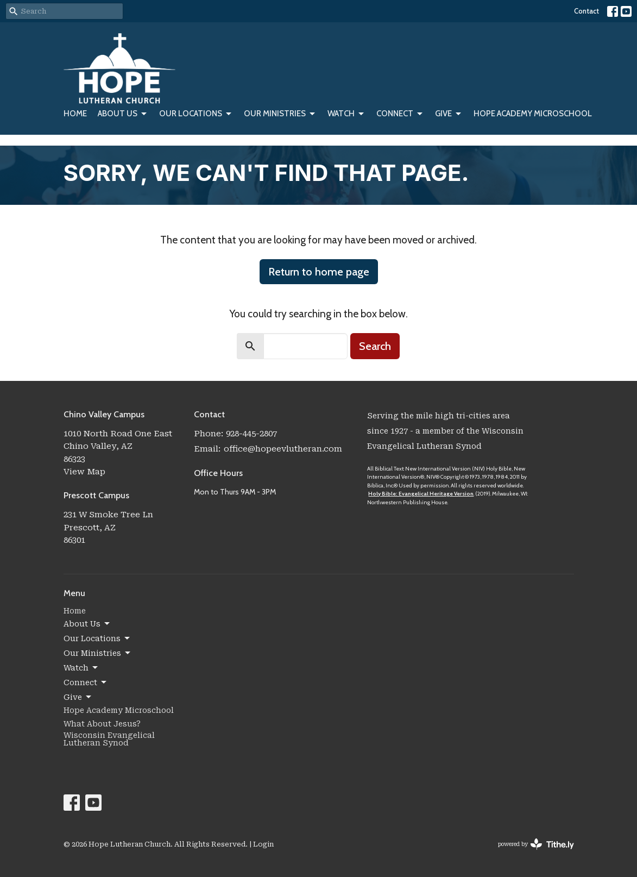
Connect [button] (86, 682)
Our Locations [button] (97, 638)
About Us (123, 114)
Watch (346, 114)
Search (375, 346)
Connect (400, 114)
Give (449, 114)
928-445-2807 (251, 433)
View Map (84, 472)
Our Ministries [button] (98, 653)
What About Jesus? (102, 723)
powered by (536, 844)
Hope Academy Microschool (533, 113)
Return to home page (318, 271)
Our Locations (196, 114)
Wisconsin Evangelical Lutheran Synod (109, 739)
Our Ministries (280, 114)
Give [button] (78, 697)
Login (263, 844)
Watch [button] (81, 667)
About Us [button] (87, 623)
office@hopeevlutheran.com (283, 449)
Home (75, 113)
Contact (586, 11)
